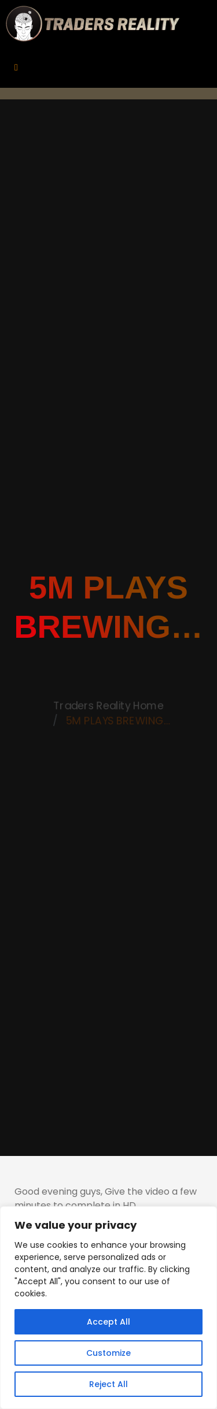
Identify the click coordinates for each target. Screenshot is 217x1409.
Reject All (108, 1384)
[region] (108, 1307)
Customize (108, 1353)
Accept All (108, 1322)
